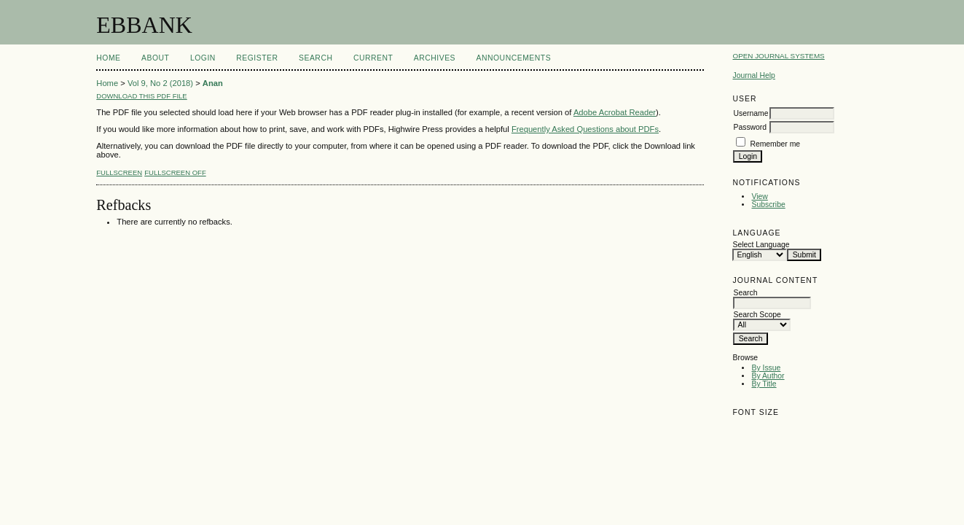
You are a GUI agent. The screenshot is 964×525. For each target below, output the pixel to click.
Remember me (775, 144)
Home (108, 58)
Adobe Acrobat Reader (614, 112)
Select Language (760, 245)
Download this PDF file (141, 96)
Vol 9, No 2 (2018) (160, 83)
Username (750, 113)
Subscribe (768, 205)
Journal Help (753, 75)
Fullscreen (119, 172)
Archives (434, 58)
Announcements (514, 58)
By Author (767, 376)
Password (750, 127)
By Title (763, 384)
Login (203, 58)
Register (257, 58)
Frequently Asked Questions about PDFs (585, 129)
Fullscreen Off (174, 172)
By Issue (765, 368)
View (759, 196)
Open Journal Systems (778, 56)
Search (315, 58)
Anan (213, 83)
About (155, 58)
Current (373, 58)
